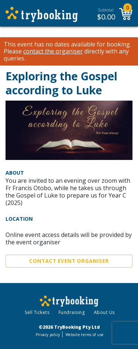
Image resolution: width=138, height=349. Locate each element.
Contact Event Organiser (69, 261)
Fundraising (72, 312)
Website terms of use (84, 334)
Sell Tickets (37, 312)
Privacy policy (48, 334)
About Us (104, 312)
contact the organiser (53, 51)
